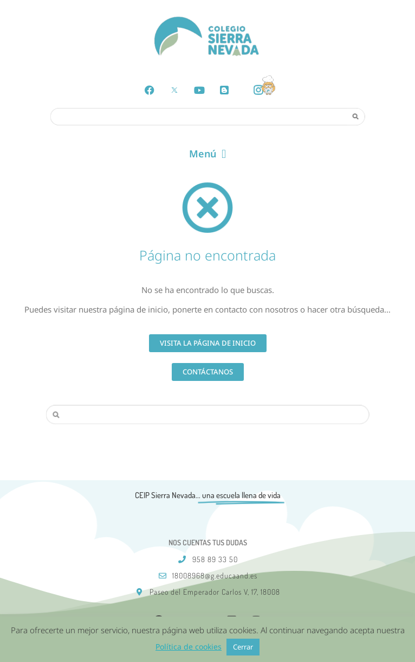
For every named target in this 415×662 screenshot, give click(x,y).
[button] (207, 154)
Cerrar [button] (243, 647)
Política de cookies (188, 646)
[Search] (356, 116)
